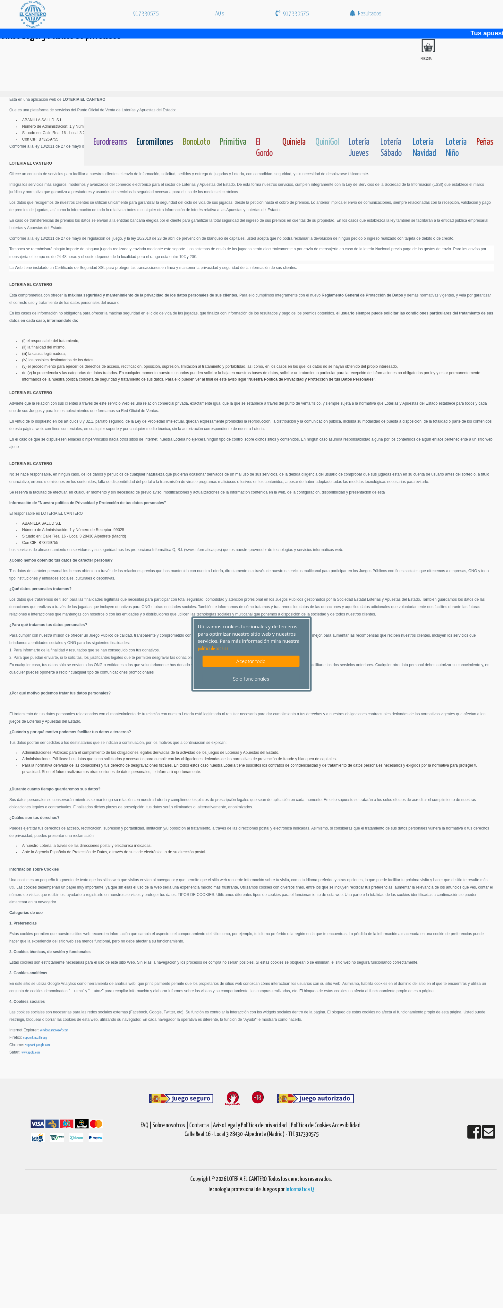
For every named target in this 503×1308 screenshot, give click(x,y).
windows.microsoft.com (54, 1030)
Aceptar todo (251, 661)
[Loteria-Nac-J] (359, 126)
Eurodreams (110, 142)
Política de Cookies (311, 1126)
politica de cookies (213, 649)
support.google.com (37, 1045)
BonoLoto (196, 142)
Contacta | (200, 1126)
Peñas (484, 142)
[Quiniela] (294, 126)
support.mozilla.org (35, 1037)
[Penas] (484, 126)
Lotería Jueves (359, 148)
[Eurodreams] (110, 126)
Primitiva (233, 142)
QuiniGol (327, 142)
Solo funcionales (251, 679)
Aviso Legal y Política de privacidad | (252, 1126)
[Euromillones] (154, 126)
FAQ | (146, 1126)
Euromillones (155, 142)
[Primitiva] (233, 126)
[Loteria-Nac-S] (391, 126)
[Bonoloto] (196, 126)
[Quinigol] (327, 126)
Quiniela (294, 142)
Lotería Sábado (391, 148)
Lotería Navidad (424, 148)
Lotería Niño (456, 148)
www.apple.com (30, 1052)
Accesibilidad (346, 1126)
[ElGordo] (264, 126)
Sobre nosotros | (170, 1126)
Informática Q (300, 1189)
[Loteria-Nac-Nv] (424, 126)
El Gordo (264, 148)
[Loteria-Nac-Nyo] (456, 126)
